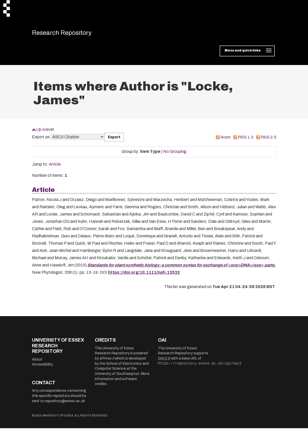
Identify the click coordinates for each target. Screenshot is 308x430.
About (37, 361)
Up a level (45, 131)
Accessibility (42, 366)
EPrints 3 (107, 360)
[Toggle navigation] (247, 53)
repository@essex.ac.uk (65, 403)
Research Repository (68, 34)
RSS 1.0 (245, 139)
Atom (225, 139)
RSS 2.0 (268, 139)
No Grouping (174, 153)
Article (55, 166)
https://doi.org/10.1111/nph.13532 (144, 274)
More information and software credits (122, 381)
